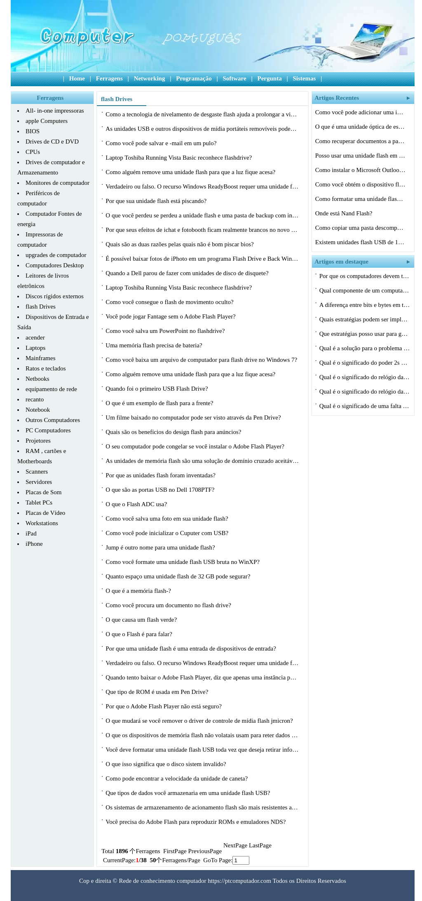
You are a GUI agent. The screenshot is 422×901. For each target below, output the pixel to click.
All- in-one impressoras (55, 110)
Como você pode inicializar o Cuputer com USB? (168, 533)
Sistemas (304, 78)
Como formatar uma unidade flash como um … (360, 199)
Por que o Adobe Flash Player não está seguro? (164, 706)
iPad (31, 533)
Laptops (35, 347)
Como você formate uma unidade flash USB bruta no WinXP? (183, 562)
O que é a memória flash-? (139, 590)
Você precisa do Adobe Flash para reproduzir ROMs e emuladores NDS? (196, 821)
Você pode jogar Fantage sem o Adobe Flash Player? (171, 316)
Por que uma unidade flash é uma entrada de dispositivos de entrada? (191, 648)
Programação (193, 78)
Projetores (38, 440)
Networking (149, 78)
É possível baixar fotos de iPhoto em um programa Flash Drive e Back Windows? (202, 258)
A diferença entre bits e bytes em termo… (364, 305)
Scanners (37, 471)
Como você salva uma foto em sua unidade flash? (168, 518)
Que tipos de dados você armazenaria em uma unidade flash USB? (189, 793)
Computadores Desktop (55, 265)
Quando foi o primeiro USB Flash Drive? (157, 388)
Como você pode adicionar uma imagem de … (360, 112)
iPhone (34, 543)
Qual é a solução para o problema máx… (364, 348)
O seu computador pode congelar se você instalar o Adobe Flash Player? (196, 446)
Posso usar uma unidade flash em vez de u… (360, 155)
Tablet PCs (39, 502)
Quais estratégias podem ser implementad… (364, 319)
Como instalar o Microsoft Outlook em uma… (360, 170)
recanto (35, 399)
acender (35, 337)
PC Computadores (48, 430)
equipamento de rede (51, 389)
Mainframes (40, 358)
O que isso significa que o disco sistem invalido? (166, 764)
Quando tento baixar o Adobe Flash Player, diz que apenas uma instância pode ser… (202, 677)
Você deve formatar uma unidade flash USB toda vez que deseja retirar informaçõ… (202, 749)
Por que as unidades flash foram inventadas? (161, 475)
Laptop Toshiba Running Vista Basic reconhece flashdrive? (179, 157)
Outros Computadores (53, 420)
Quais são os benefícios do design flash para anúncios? (174, 432)
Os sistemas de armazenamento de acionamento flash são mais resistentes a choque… (202, 807)
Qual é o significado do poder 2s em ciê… (364, 362)
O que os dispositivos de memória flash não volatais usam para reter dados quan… (202, 735)
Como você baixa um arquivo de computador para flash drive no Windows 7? (202, 359)
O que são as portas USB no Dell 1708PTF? (161, 489)
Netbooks (37, 378)
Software (234, 78)
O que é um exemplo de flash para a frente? (160, 403)
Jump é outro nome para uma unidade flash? (161, 547)
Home (77, 78)
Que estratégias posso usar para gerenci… (364, 333)
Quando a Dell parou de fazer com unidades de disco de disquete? (188, 273)
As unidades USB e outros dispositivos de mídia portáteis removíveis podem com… (202, 128)
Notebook (38, 409)
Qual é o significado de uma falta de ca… (364, 406)
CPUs (33, 152)
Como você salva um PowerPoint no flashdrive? (166, 331)
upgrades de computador (56, 255)
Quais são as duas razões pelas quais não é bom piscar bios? (180, 244)
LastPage (260, 845)
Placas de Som (44, 492)
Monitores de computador (57, 182)
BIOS (33, 131)
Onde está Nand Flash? (344, 213)
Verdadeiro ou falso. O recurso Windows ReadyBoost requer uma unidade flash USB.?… (202, 186)
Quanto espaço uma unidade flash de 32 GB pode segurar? (179, 576)
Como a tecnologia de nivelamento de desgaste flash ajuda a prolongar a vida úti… (202, 114)
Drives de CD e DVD (52, 141)
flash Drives (41, 306)
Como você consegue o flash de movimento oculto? (170, 302)
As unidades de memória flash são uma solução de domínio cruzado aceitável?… (202, 461)
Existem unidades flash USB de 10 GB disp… (360, 242)
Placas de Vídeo (45, 512)
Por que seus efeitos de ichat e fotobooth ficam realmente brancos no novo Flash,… (202, 229)
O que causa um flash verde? (142, 619)
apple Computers (47, 121)
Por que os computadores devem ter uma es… (364, 276)
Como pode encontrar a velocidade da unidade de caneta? (177, 778)
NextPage (235, 845)
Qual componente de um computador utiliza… (364, 290)
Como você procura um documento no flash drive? (169, 605)
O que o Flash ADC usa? (137, 504)
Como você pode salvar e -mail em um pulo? (162, 143)
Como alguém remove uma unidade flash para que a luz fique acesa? (191, 172)
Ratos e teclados (46, 368)
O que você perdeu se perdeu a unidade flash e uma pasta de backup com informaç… (202, 215)
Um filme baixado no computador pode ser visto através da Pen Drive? (194, 417)
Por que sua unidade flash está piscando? (157, 201)
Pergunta (269, 78)
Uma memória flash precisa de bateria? (155, 345)
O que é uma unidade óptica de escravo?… (360, 126)
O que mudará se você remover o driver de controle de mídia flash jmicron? (200, 720)
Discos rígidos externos (55, 296)
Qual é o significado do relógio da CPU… (364, 377)
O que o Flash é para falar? (139, 634)
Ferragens (109, 78)
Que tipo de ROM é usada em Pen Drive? (158, 692)
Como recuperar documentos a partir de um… (360, 141)
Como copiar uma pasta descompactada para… (360, 227)
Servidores (39, 482)
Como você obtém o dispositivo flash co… (360, 184)
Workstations (42, 523)
